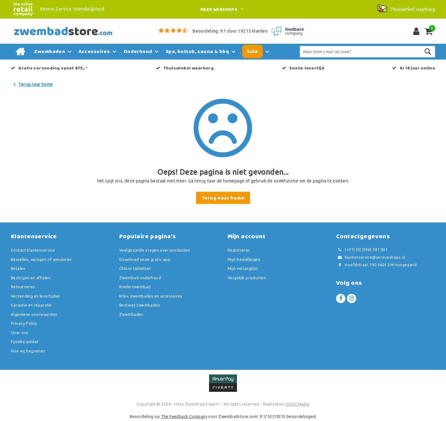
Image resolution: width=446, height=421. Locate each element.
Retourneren (23, 286)
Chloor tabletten (135, 268)
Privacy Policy (24, 323)
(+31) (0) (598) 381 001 (361, 249)
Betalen (18, 268)
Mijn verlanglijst (243, 268)
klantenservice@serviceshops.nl (370, 257)
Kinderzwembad (135, 286)
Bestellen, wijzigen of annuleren (41, 259)
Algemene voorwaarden (34, 314)
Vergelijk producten (247, 277)
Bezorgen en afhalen (30, 277)
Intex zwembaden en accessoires (150, 296)
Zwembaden (131, 314)
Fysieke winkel (24, 341)
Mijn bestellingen (244, 259)
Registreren (239, 250)
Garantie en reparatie (31, 305)
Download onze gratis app (144, 259)
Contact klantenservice (33, 250)
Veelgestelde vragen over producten (154, 250)
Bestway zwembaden (139, 305)
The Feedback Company (184, 416)
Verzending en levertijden (35, 296)
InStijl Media (297, 404)
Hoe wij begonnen (28, 351)
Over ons (19, 332)
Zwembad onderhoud (140, 277)
